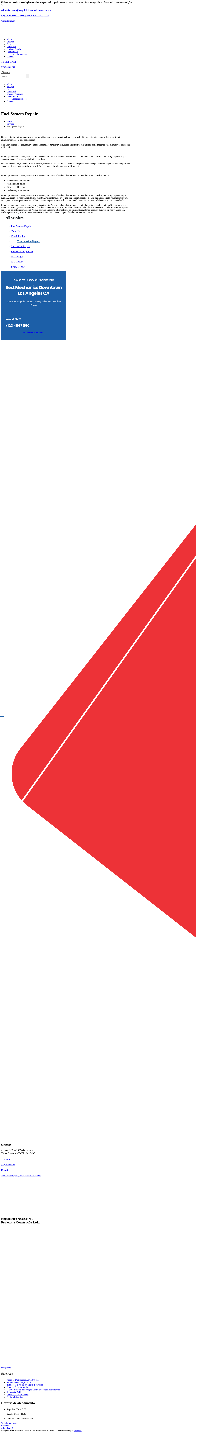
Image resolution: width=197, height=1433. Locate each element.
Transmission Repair (28, 241)
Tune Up (15, 231)
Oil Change (17, 256)
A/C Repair (17, 261)
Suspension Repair (20, 246)
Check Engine (18, 236)
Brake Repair (17, 266)
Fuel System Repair (21, 226)
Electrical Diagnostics (22, 251)
